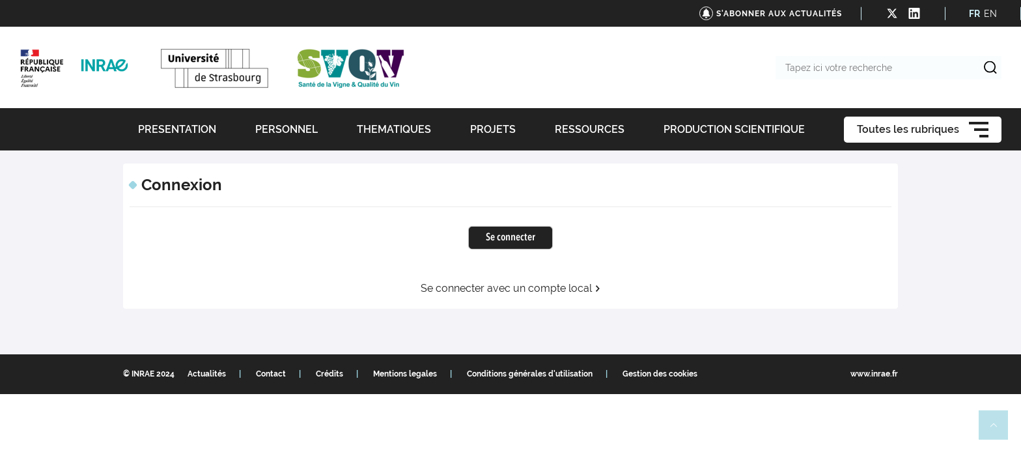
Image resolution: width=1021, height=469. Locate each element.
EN (990, 13)
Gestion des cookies (659, 373)
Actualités (207, 373)
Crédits (329, 373)
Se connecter (510, 238)
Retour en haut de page (999, 430)
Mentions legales (405, 373)
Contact (271, 373)
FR (974, 13)
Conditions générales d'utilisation (530, 373)
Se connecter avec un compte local (511, 288)
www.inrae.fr (874, 373)
